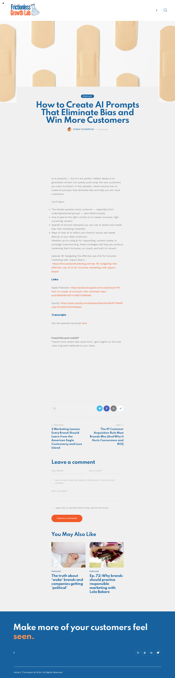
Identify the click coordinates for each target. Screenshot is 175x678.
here (84, 323)
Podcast (87, 96)
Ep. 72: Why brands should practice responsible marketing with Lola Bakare (106, 584)
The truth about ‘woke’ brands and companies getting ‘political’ (67, 582)
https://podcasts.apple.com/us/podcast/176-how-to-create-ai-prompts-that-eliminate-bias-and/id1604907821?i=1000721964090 (86, 291)
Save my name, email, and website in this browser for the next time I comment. (85, 481)
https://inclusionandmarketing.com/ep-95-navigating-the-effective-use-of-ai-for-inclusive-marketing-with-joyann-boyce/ (84, 267)
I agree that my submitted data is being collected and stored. (82, 508)
